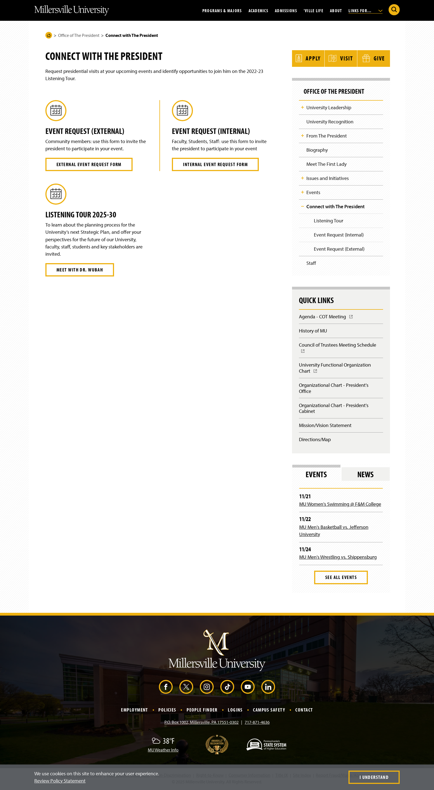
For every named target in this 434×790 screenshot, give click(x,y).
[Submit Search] (394, 9)
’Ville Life (313, 10)
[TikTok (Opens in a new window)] (227, 688)
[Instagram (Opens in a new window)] (207, 688)
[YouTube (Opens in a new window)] (248, 688)
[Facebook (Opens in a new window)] (166, 688)
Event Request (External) (339, 249)
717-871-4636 (257, 723)
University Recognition (329, 121)
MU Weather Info (163, 751)
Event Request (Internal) (339, 235)
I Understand (374, 777)
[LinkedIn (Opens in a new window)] (268, 688)
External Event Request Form (89, 164)
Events (313, 192)
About (336, 10)
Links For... (365, 10)
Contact (304, 711)
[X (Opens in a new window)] (186, 688)
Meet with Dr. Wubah (79, 269)
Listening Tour (328, 220)
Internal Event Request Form (215, 164)
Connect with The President (335, 206)
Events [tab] (316, 475)
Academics (258, 10)
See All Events (341, 578)
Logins (235, 711)
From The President (326, 135)
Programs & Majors (222, 10)
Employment (134, 711)
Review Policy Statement (60, 781)
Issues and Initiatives (327, 178)
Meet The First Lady (326, 164)
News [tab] (365, 475)
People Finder (202, 711)
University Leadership (328, 106)
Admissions (286, 10)
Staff (311, 263)
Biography (317, 149)
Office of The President (78, 35)
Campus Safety (269, 711)
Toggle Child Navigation (302, 106)
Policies (167, 711)
